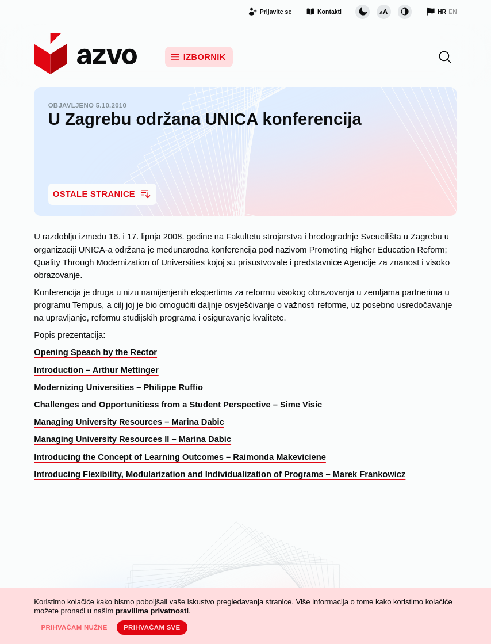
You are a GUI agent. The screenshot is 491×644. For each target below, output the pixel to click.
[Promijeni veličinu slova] (383, 11)
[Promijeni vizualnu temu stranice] (362, 11)
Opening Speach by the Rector (95, 352)
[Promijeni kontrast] (405, 11)
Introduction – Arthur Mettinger (96, 370)
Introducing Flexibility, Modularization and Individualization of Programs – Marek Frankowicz (219, 474)
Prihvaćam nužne (74, 627)
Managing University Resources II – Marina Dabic (132, 439)
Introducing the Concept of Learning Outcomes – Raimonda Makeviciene (180, 457)
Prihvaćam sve (152, 627)
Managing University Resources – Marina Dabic (129, 421)
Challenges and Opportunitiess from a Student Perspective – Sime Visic (178, 404)
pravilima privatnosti (152, 611)
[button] (445, 56)
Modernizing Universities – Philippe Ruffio (118, 387)
